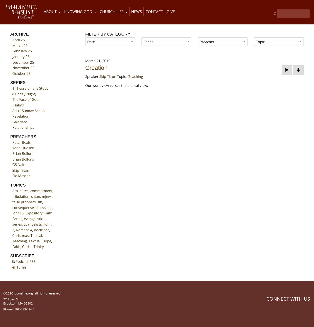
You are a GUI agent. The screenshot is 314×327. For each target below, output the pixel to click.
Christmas (20, 235)
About (50, 11)
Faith (16, 246)
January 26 (21, 56)
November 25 (23, 67)
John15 (18, 213)
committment (41, 190)
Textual (35, 241)
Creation (96, 68)
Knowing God (78, 11)
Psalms (18, 105)
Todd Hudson (23, 148)
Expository (34, 213)
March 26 (20, 45)
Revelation (20, 116)
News (136, 11)
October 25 (21, 73)
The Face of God (25, 99)
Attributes (20, 190)
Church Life (112, 11)
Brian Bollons (23, 159)
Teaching (19, 241)
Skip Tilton (20, 170)
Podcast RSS (24, 261)
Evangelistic (33, 224)
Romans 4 (24, 230)
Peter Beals (21, 142)
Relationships (23, 127)
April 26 (18, 40)
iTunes (19, 267)
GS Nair (18, 164)
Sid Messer (21, 175)
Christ (27, 246)
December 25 (23, 62)
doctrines (41, 230)
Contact (154, 11)
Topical (36, 235)
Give (171, 11)
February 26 (22, 51)
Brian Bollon (22, 153)
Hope (47, 241)
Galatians (20, 122)
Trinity (39, 246)
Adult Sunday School (29, 110)
